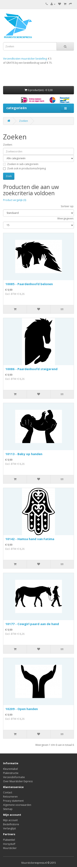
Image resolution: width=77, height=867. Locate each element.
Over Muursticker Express (18, 781)
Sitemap (8, 809)
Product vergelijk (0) (14, 200)
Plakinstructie (10, 773)
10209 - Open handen (21, 709)
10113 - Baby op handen (23, 454)
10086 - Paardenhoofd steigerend (31, 369)
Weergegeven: (65, 218)
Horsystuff (9, 844)
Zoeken (23, 121)
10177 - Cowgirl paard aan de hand (32, 624)
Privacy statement (13, 800)
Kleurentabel (10, 769)
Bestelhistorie (11, 824)
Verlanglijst (9, 828)
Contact (7, 792)
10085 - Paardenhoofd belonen (29, 284)
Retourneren (10, 796)
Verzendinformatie (14, 777)
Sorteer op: (67, 206)
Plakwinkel (9, 840)
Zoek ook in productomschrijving (24, 168)
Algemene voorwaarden (17, 805)
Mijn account (10, 820)
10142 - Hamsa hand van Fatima (29, 539)
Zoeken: (8, 144)
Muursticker (10, 848)
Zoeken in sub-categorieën (20, 164)
